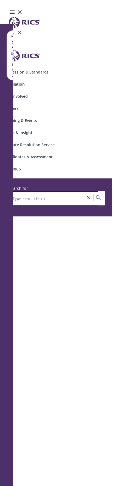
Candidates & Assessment (28, 156)
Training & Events (20, 120)
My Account (13, 55)
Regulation (14, 84)
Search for (18, 188)
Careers (11, 108)
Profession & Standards (26, 72)
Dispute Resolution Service (29, 144)
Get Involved (16, 96)
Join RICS (12, 169)
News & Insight (18, 132)
